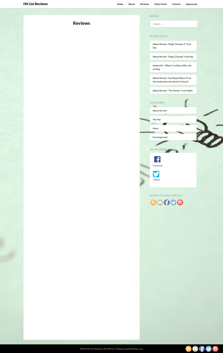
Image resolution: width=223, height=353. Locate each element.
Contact (176, 4)
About (131, 4)
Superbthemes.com (134, 348)
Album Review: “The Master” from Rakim (173, 90)
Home (120, 4)
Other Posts (160, 4)
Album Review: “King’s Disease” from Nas (173, 56)
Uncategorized (160, 137)
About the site (160, 110)
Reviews (144, 4)
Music (156, 128)
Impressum (191, 4)
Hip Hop (157, 119)
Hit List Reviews (35, 4)
